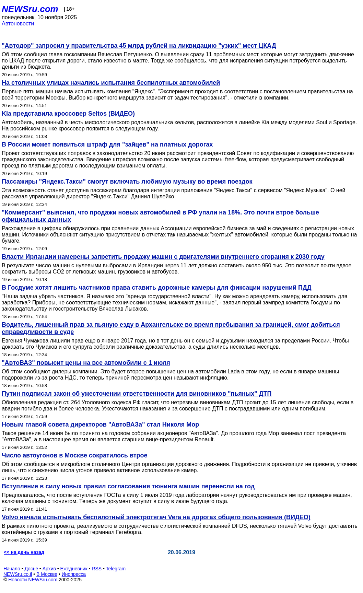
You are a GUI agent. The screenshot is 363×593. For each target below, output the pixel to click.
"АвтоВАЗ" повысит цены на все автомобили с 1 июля (86, 362)
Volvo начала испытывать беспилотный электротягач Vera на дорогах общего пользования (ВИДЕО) (156, 517)
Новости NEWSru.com (32, 579)
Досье (31, 568)
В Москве (46, 574)
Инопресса (74, 574)
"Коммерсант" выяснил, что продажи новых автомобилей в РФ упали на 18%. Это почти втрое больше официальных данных (160, 216)
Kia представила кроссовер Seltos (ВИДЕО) (68, 113)
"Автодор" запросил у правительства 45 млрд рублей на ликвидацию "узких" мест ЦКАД (139, 45)
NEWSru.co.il (17, 574)
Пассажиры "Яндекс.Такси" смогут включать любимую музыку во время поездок (127, 181)
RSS (97, 568)
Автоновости (18, 23)
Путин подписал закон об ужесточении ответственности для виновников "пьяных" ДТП (137, 393)
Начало (11, 568)
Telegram (116, 568)
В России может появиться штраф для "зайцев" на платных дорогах (107, 144)
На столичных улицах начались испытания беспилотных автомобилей (111, 82)
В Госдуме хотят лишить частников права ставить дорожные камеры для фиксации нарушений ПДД (157, 287)
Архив (49, 568)
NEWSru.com (30, 9)
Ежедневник (73, 568)
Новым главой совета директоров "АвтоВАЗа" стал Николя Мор (100, 424)
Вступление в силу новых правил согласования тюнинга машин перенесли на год (128, 486)
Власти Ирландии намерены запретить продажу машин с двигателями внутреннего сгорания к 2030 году (163, 256)
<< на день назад (24, 552)
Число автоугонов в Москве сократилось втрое (75, 455)
